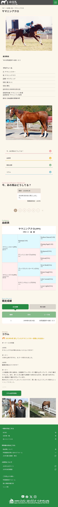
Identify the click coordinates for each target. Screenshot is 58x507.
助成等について (8, 451)
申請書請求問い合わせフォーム (13, 454)
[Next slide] (53, 408)
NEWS (5, 433)
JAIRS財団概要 (8, 471)
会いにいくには (8, 440)
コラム (9, 173)
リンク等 (6, 489)
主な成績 (15, 308)
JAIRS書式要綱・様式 (10, 457)
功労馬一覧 (10, 8)
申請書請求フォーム (9, 482)
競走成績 (10, 166)
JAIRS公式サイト (9, 468)
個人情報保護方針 (9, 485)
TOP (3, 8)
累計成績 (43, 308)
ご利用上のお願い (9, 478)
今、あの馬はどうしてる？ (16, 151)
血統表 (9, 158)
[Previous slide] (4, 408)
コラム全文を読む (11, 394)
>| (42, 211)
